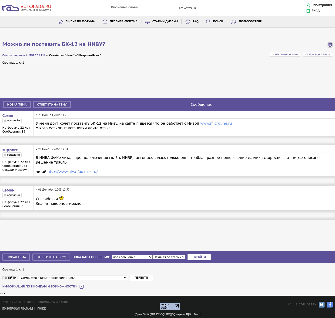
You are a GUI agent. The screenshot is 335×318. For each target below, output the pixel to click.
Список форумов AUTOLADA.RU (23, 55)
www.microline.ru (216, 123)
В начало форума (80, 21)
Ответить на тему (52, 104)
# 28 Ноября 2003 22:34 (52, 149)
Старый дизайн (165, 21)
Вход (316, 10)
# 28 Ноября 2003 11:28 (52, 115)
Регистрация (322, 5)
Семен (8, 115)
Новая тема (17, 104)
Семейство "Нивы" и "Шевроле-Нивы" (75, 55)
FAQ (195, 21)
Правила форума (123, 21)
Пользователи (250, 21)
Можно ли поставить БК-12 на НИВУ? (53, 44)
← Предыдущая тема (285, 54)
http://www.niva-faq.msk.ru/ (72, 171)
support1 (11, 150)
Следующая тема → (317, 54)
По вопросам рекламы (17, 309)
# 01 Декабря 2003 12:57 (53, 189)
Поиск (218, 21)
